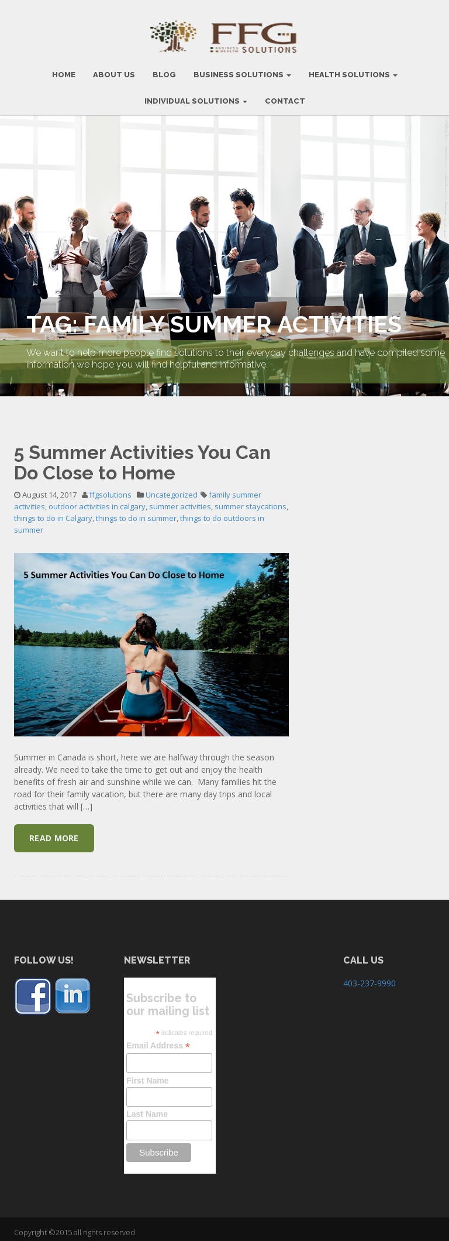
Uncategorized (172, 489)
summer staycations (250, 500)
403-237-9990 (369, 977)
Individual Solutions (195, 95)
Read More (54, 832)
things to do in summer (136, 512)
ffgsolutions (110, 489)
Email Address (158, 1039)
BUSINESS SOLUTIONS (242, 68)
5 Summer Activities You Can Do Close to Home (142, 457)
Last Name (147, 1108)
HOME (63, 68)
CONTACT (285, 95)
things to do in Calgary (53, 512)
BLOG (164, 68)
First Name (147, 1074)
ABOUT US (114, 68)
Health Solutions (353, 68)
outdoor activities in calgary (97, 500)
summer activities (180, 500)
